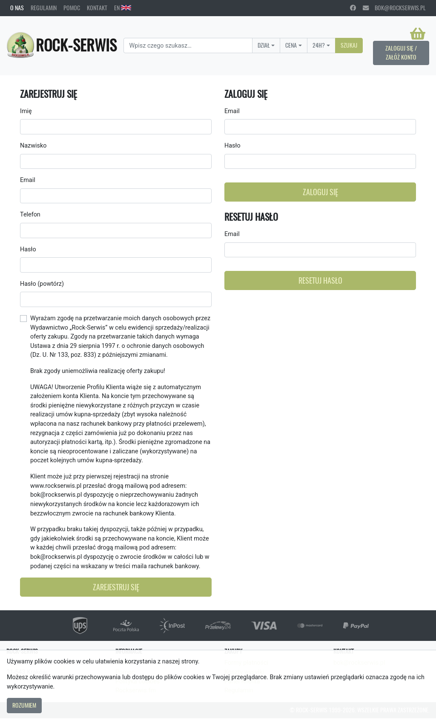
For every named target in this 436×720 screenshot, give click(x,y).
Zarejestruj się (116, 587)
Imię (26, 111)
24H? (319, 45)
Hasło (28, 249)
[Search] (187, 45)
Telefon (30, 214)
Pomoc (71, 7)
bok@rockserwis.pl (394, 7)
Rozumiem (24, 705)
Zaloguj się (320, 192)
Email (27, 180)
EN (122, 7)
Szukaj (349, 45)
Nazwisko (33, 145)
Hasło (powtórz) (42, 283)
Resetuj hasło (320, 280)
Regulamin (44, 7)
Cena (291, 45)
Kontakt (97, 7)
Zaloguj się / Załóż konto (401, 53)
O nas (17, 7)
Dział (264, 45)
